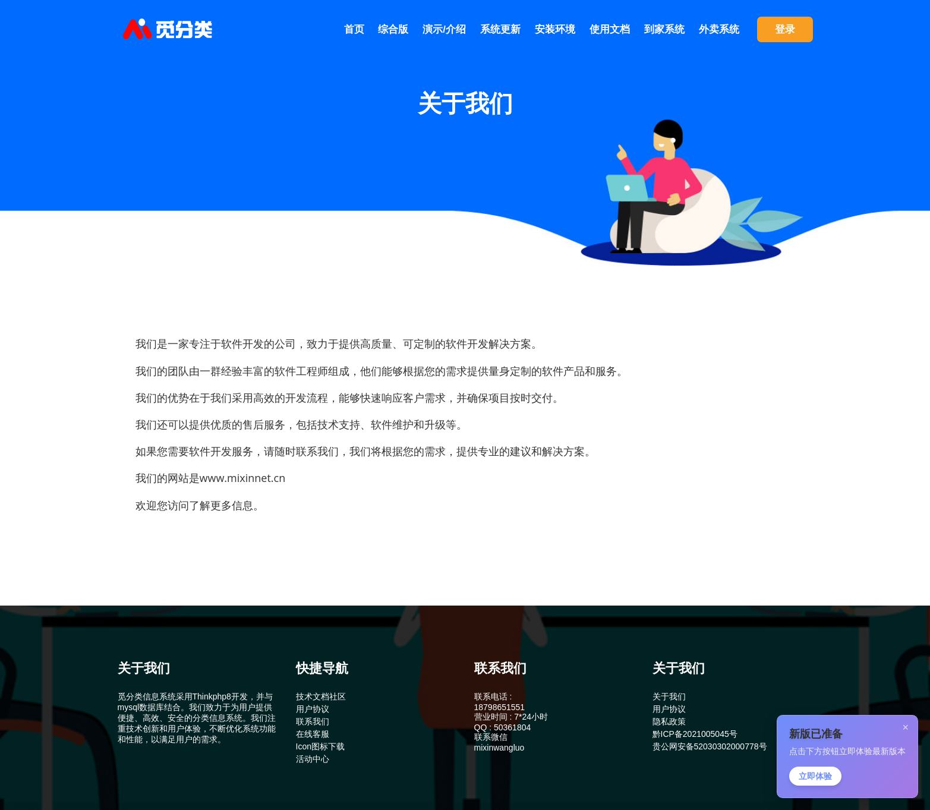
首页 (354, 29)
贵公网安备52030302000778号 (709, 746)
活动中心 (312, 759)
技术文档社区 (321, 696)
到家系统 (664, 29)
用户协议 (312, 709)
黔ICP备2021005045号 (694, 734)
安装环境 (555, 29)
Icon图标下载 (320, 746)
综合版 (393, 29)
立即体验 (815, 776)
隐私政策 (669, 721)
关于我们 (669, 696)
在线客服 (312, 734)
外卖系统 (719, 29)
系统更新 (500, 29)
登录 (785, 29)
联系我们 (312, 721)
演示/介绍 (444, 29)
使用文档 (609, 29)
